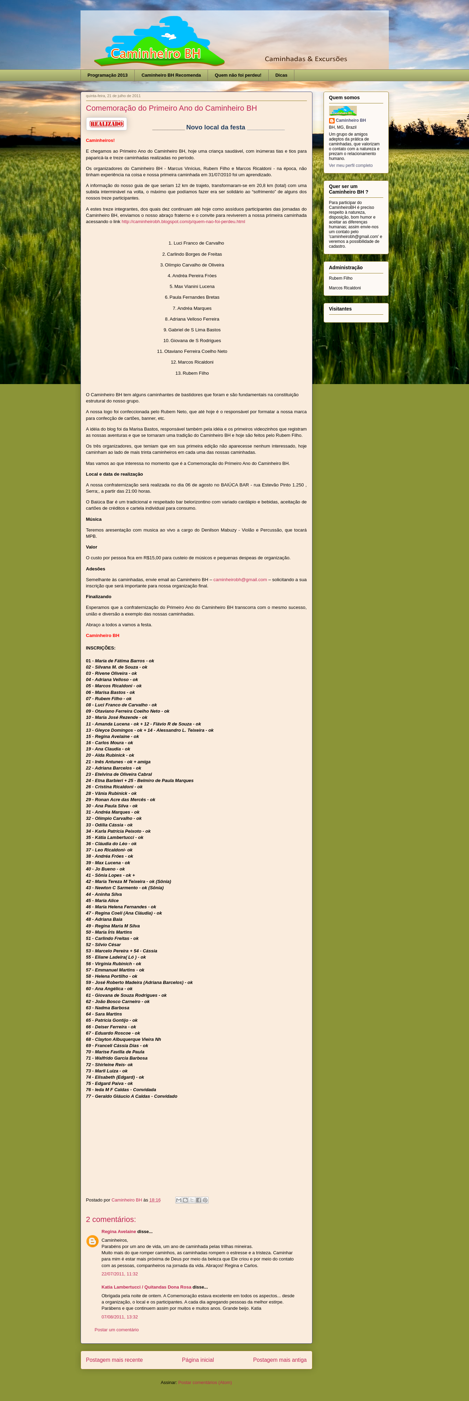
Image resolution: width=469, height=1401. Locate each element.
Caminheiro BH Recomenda (171, 75)
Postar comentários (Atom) (205, 1382)
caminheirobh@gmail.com (240, 579)
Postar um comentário (117, 1329)
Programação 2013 (107, 75)
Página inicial (198, 1360)
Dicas (281, 75)
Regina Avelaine (119, 1231)
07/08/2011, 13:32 (120, 1316)
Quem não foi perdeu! (238, 75)
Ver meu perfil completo (351, 165)
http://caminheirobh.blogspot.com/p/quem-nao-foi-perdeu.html (183, 221)
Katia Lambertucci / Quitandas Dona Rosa (147, 1287)
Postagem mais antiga (280, 1360)
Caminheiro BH (351, 120)
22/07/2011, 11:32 (120, 1273)
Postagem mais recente (114, 1360)
